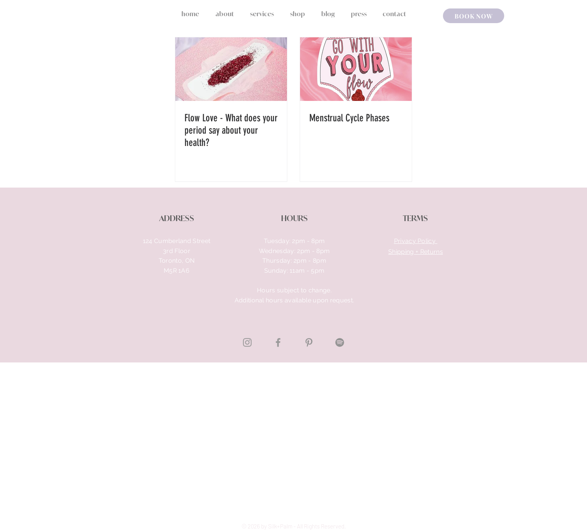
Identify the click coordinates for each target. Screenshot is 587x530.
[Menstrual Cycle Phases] (356, 69)
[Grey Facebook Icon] (278, 342)
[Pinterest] (309, 342)
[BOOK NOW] (473, 15)
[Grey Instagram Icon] (247, 342)
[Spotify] (339, 342)
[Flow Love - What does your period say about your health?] (231, 69)
